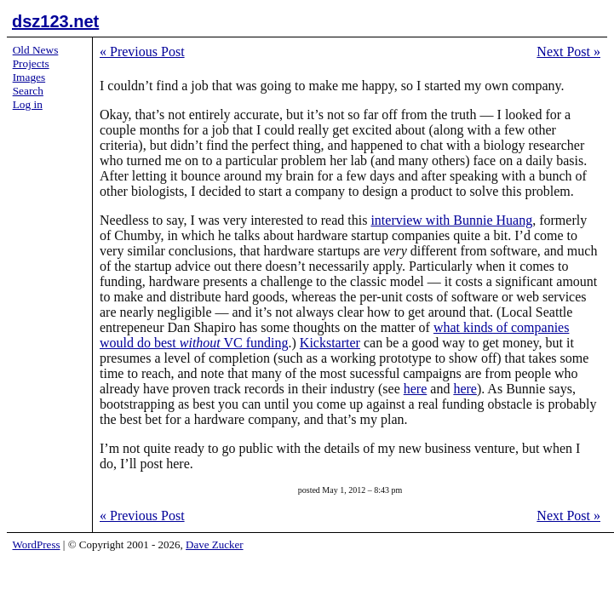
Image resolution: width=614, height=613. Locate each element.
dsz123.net (55, 21)
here (416, 388)
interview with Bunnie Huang (451, 220)
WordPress (36, 544)
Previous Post (142, 51)
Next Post (568, 51)
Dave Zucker (215, 544)
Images (29, 77)
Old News (36, 49)
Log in (28, 104)
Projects (31, 63)
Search (28, 90)
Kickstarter (330, 342)
